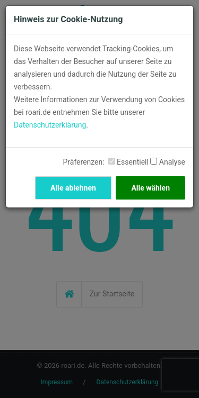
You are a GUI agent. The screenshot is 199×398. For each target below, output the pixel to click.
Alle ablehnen (73, 188)
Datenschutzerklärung (50, 125)
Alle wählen (150, 188)
